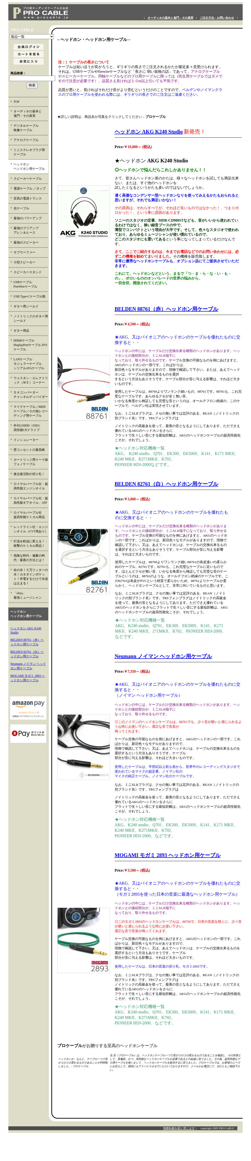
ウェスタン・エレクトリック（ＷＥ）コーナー (31, 380)
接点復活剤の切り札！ (29, 474)
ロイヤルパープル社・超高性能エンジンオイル (31, 486)
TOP (16, 102)
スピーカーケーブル (28, 178)
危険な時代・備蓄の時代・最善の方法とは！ (29, 558)
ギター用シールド (26, 306)
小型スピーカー (24, 262)
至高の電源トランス (28, 198)
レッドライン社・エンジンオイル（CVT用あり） (31, 529)
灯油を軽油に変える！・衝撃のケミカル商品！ (31, 543)
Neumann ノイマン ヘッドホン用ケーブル (163, 656)
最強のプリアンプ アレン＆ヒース (31, 230)
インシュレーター (26, 440)
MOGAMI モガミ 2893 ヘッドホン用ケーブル (168, 855)
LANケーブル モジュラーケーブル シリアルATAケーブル (31, 363)
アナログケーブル (26, 140)
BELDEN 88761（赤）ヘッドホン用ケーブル (166, 309)
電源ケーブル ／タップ (30, 188)
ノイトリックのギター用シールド (31, 318)
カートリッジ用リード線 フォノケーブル (31, 462)
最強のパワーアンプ (28, 218)
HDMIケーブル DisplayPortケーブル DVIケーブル (30, 345)
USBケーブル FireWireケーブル (29, 284)
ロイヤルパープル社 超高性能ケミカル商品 (31, 515)
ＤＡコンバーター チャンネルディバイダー (31, 395)
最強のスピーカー (26, 242)
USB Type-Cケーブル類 (29, 296)
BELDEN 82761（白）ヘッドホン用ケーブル (166, 484)
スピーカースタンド (28, 272)
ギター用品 (21, 330)
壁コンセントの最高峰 (29, 450)
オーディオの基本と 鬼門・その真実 (31, 114)
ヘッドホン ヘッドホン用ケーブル (31, 166)
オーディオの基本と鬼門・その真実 (170, 17)
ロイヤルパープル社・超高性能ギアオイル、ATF (31, 500)
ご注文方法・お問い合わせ (217, 17)
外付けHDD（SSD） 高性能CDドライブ (31, 428)
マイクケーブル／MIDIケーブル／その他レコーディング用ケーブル (31, 411)
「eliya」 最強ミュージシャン (31, 595)
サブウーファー (24, 252)
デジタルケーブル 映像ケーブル (31, 128)
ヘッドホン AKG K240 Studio (149, 132)
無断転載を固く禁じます (179, 1128)
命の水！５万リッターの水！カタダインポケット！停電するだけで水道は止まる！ (31, 576)
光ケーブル (21, 208)
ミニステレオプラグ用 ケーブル (29, 152)
